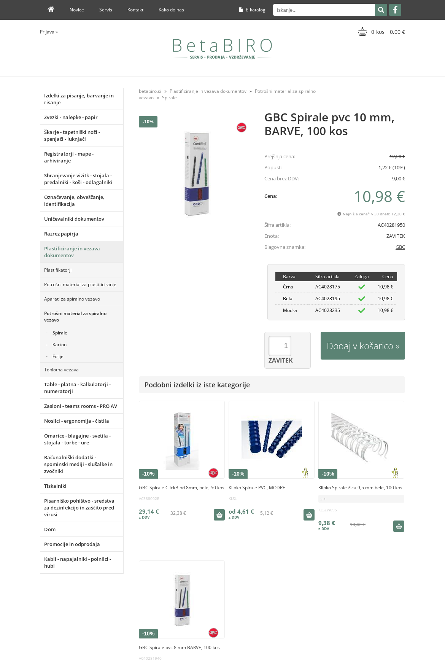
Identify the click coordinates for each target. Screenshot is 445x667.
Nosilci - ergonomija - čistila (76, 420)
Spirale (59, 333)
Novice (77, 9)
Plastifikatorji (58, 270)
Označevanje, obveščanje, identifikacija (74, 200)
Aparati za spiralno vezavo (72, 299)
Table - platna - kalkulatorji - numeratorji (77, 388)
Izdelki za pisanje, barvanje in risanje (79, 99)
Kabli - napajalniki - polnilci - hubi (77, 562)
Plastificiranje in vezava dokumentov (72, 252)
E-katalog (252, 9)
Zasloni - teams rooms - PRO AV (80, 406)
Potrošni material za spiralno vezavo (75, 316)
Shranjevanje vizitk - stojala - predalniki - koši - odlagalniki (78, 179)
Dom (50, 529)
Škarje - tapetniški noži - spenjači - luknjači (72, 135)
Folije (58, 356)
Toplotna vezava (61, 369)
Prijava (49, 32)
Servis (105, 9)
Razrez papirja (61, 233)
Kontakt (135, 9)
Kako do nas (171, 9)
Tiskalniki (55, 485)
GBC (400, 247)
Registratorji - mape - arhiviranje (69, 157)
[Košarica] (380, 31)
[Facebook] (395, 10)
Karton (59, 344)
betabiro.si (150, 91)
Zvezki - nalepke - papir (71, 117)
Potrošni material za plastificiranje (80, 284)
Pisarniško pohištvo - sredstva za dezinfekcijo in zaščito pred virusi (79, 507)
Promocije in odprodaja (72, 544)
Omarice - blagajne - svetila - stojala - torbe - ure (77, 439)
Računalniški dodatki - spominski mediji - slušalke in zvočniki (78, 464)
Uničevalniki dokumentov (74, 218)
